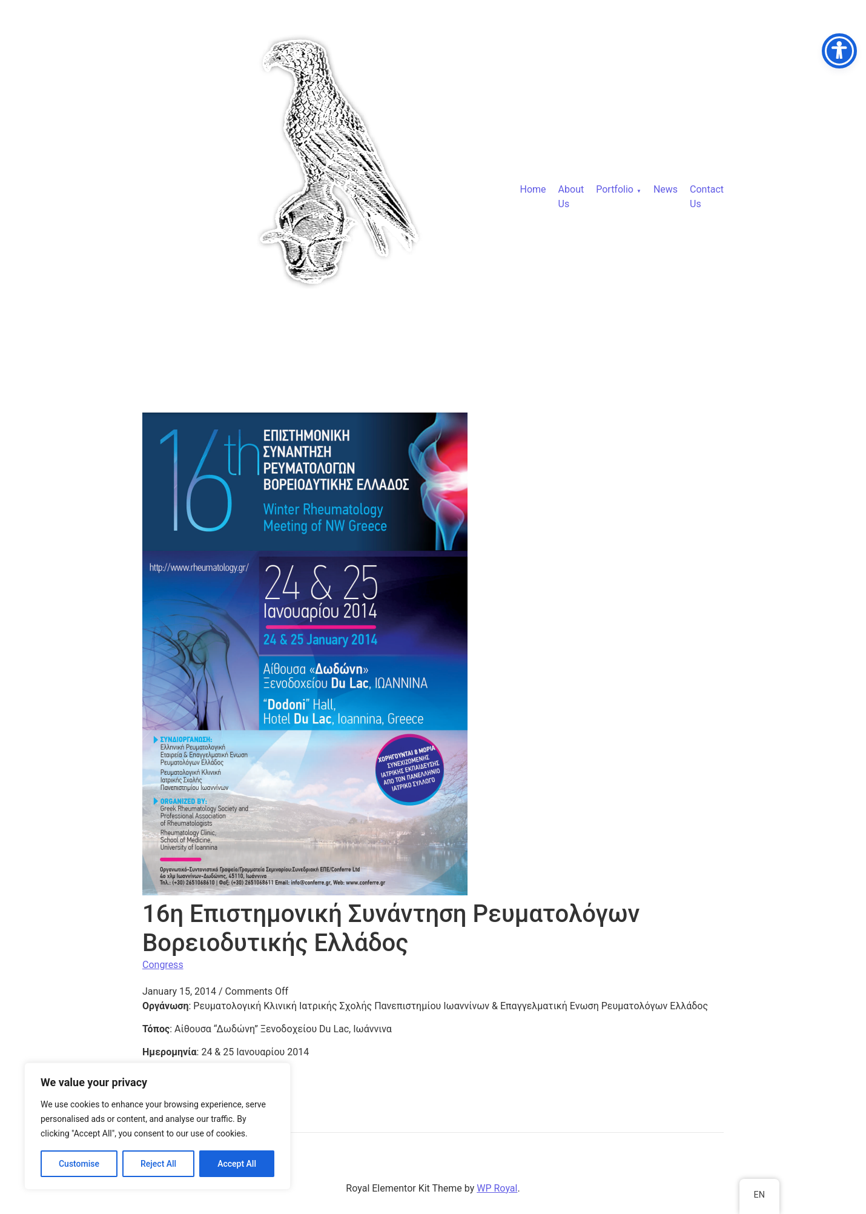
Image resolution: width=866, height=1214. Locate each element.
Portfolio (614, 189)
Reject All (158, 1164)
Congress (162, 964)
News (665, 189)
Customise (79, 1164)
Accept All (236, 1164)
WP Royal (497, 1188)
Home (533, 189)
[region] (157, 1126)
